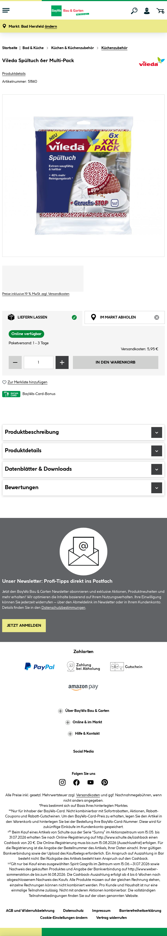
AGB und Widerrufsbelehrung (30, 909)
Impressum (101, 909)
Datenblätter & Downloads (83, 469)
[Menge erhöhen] (62, 362)
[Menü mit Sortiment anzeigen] (6, 11)
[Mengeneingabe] (38, 362)
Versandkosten (88, 795)
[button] (33, 27)
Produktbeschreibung (83, 432)
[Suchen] (134, 10)
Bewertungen (83, 487)
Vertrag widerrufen (111, 917)
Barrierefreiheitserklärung (140, 909)
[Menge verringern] (15, 362)
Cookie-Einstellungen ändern (64, 916)
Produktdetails (13, 73)
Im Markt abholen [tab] (127, 318)
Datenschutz (73, 909)
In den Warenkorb (115, 362)
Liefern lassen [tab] (45, 318)
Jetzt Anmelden (24, 626)
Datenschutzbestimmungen (63, 607)
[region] (83, 175)
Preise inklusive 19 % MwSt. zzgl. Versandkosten (35, 293)
